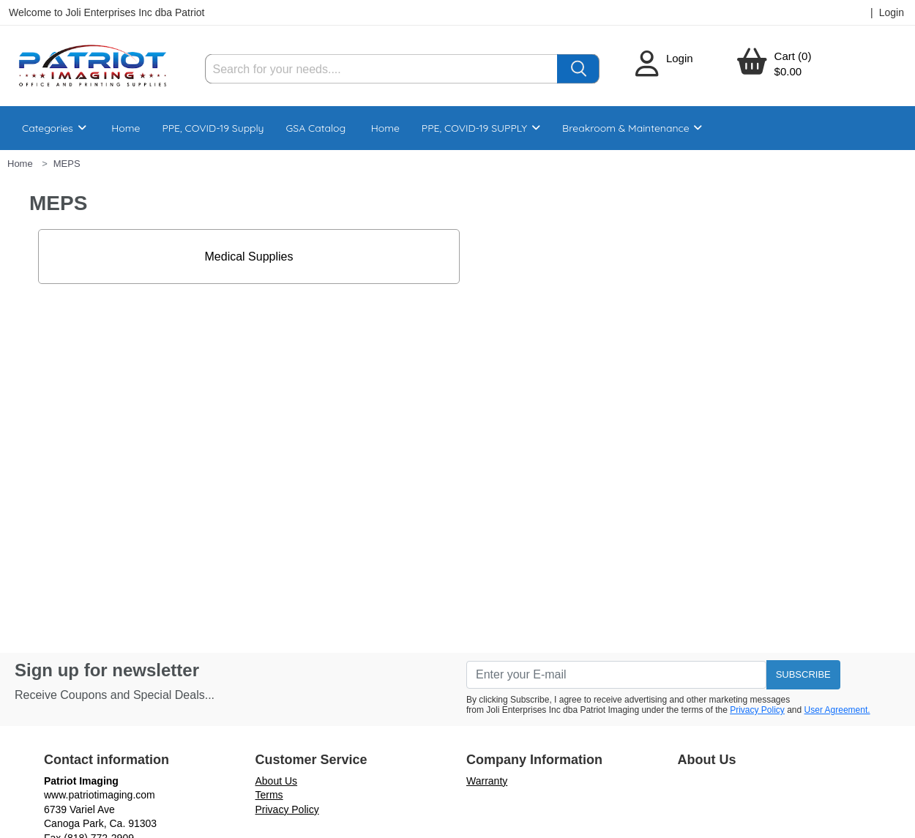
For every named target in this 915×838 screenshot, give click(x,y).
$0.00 (788, 71)
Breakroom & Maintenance (632, 128)
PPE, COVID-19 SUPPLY (481, 128)
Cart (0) (793, 56)
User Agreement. (837, 710)
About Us (276, 781)
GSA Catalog (316, 128)
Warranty (486, 781)
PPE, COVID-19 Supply (213, 128)
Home (125, 128)
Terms (269, 795)
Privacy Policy (757, 710)
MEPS (67, 163)
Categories (54, 128)
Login (679, 58)
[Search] (381, 69)
